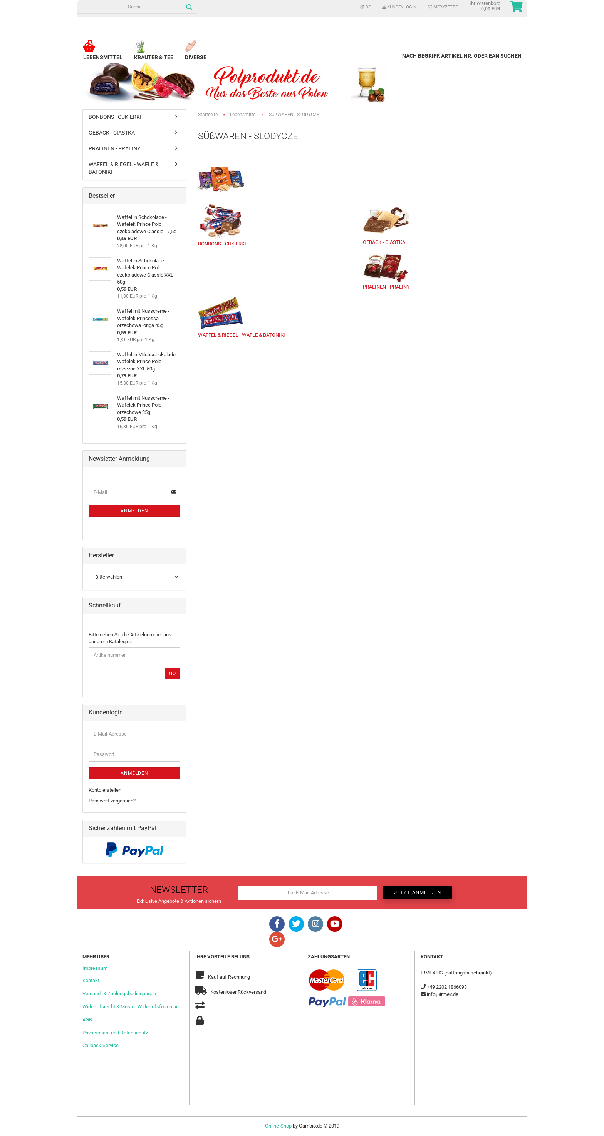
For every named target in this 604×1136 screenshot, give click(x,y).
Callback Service (100, 1045)
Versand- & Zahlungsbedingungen (119, 993)
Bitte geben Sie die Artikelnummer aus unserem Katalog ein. (130, 638)
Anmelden (134, 511)
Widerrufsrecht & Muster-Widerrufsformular (130, 1006)
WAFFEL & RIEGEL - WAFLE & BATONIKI (241, 317)
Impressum (94, 968)
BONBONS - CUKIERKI (222, 225)
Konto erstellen (105, 790)
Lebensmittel (102, 54)
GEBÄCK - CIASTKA (386, 224)
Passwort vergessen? (112, 801)
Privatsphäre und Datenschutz (115, 1033)
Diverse (195, 54)
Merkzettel (444, 7)
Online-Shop (278, 1126)
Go (172, 673)
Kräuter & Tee (153, 54)
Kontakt (90, 980)
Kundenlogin (399, 7)
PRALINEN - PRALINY (386, 271)
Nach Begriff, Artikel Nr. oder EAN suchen (462, 56)
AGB (87, 1020)
